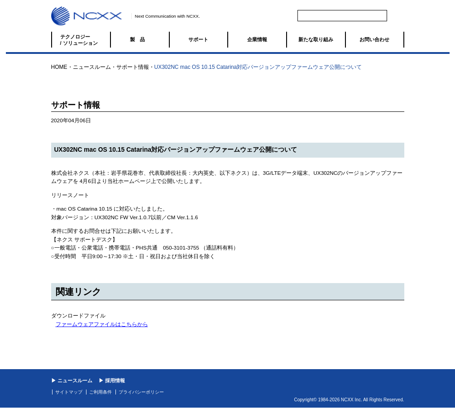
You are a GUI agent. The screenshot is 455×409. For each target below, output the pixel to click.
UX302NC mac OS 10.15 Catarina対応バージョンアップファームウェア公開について (258, 67)
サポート (198, 39)
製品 (140, 39)
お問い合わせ (374, 39)
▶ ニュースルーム (71, 380)
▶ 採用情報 (112, 380)
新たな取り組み (315, 39)
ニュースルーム (92, 67)
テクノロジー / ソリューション (79, 40)
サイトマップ (68, 392)
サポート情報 (132, 67)
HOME (59, 67)
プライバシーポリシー (141, 392)
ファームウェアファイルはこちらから (102, 324)
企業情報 (257, 39)
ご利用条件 (100, 392)
